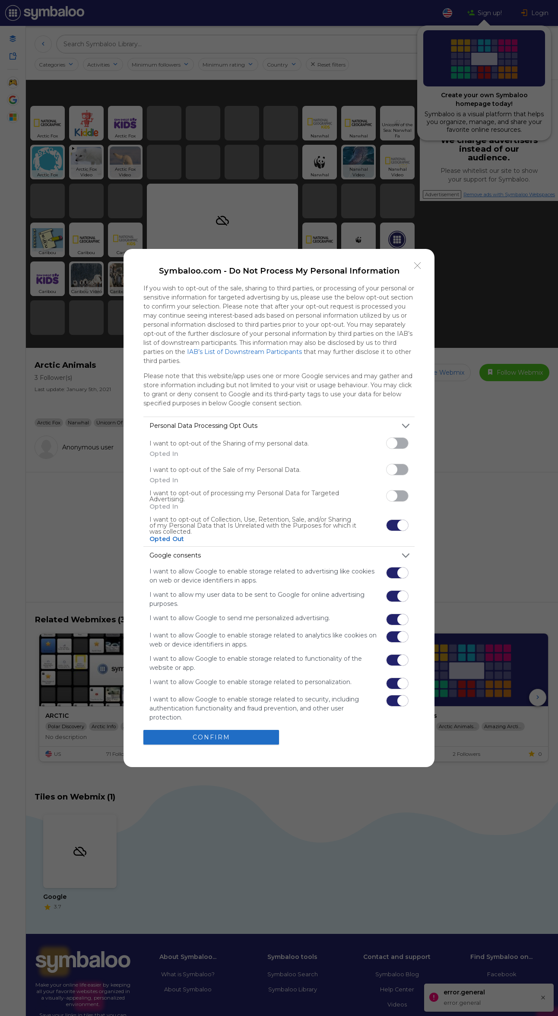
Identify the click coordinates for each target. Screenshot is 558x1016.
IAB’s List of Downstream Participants (244, 352)
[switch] (397, 443)
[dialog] (279, 508)
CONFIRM (211, 737)
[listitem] (279, 426)
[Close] (417, 266)
